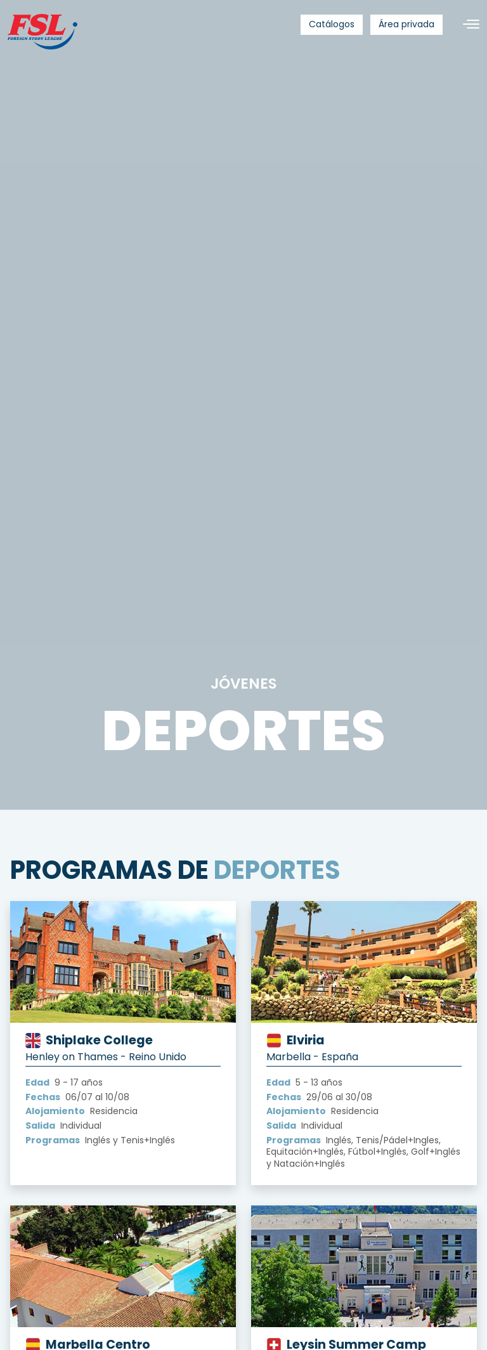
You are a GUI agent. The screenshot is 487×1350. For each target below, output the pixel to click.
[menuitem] (332, 25)
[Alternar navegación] (466, 24)
